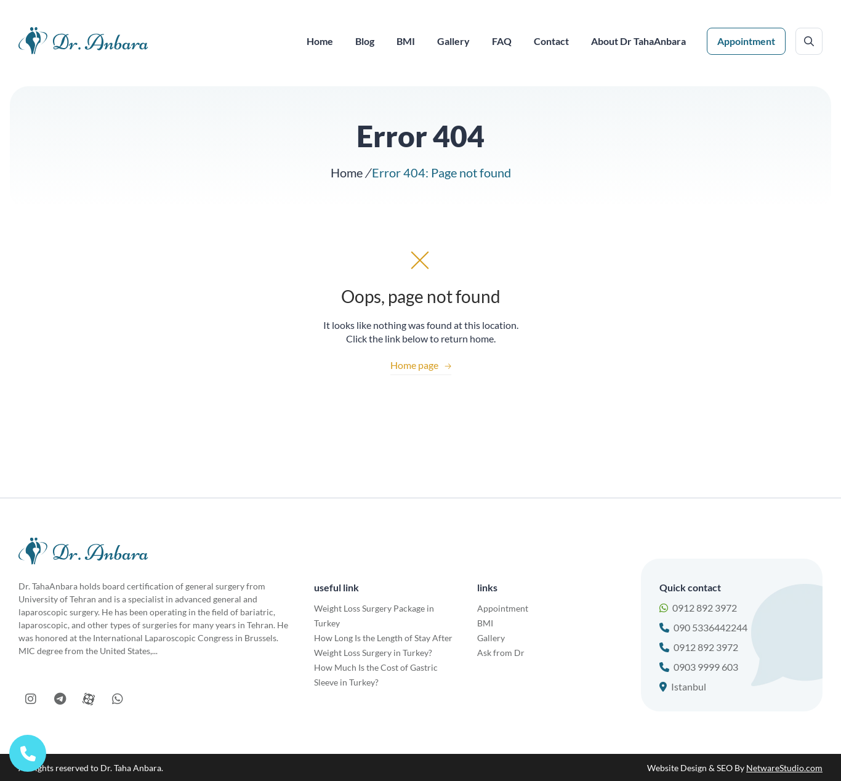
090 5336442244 (703, 627)
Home (347, 172)
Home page (420, 365)
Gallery (491, 638)
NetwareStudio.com (784, 768)
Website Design (677, 768)
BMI (485, 623)
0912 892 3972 (698, 607)
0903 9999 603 (698, 667)
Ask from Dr (501, 652)
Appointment (746, 41)
